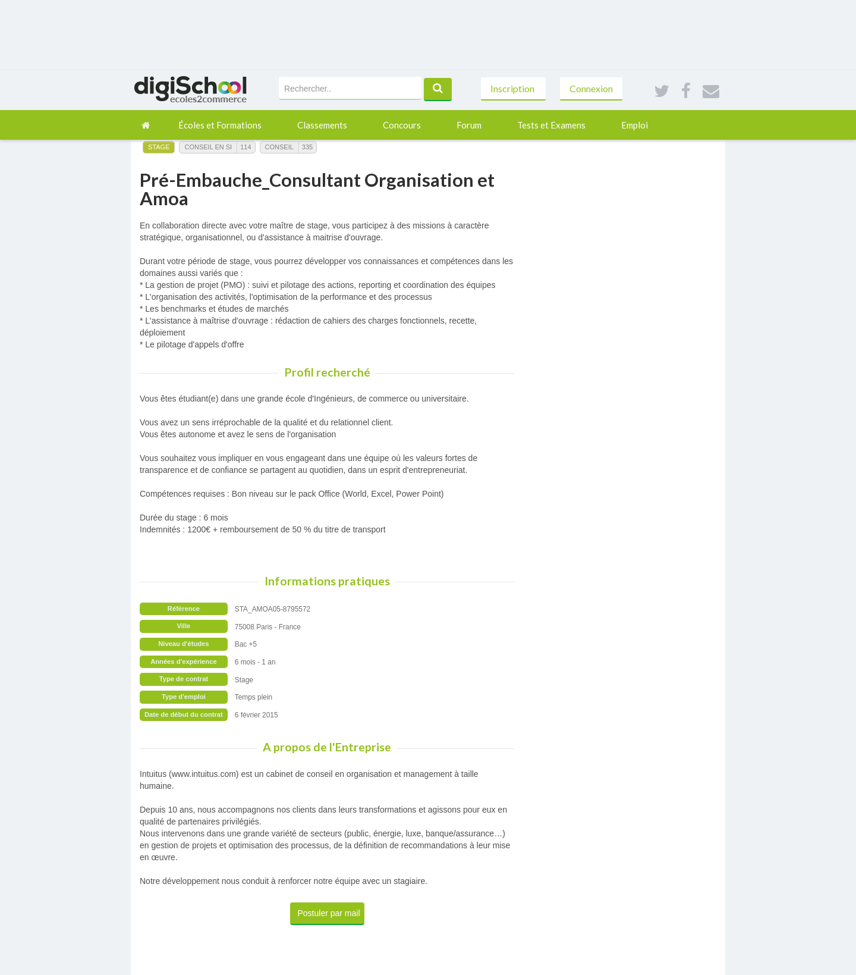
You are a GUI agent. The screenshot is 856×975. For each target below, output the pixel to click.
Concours (402, 125)
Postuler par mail (329, 913)
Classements (322, 125)
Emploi (634, 125)
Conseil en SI (208, 147)
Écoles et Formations (220, 125)
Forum (469, 125)
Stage (158, 147)
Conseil (279, 147)
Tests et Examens (551, 125)
